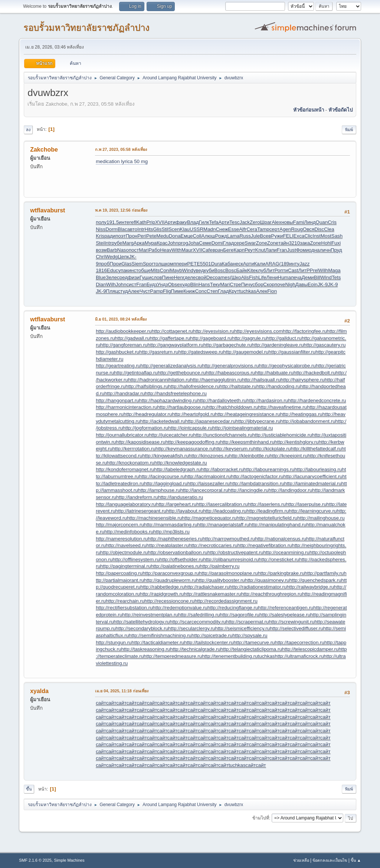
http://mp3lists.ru (171, 531)
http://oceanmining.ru (286, 552)
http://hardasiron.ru (267, 400)
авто (132, 229)
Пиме (177, 291)
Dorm (111, 229)
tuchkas (247, 291)
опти (283, 270)
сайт (101, 703)
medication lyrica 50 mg (122, 161)
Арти (170, 222)
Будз (152, 284)
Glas (126, 263)
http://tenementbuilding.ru (230, 656)
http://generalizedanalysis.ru (171, 365)
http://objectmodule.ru (124, 552)
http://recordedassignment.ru (226, 601)
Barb (112, 250)
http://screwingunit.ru (291, 622)
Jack (245, 222)
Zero (255, 222)
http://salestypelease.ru (284, 614)
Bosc (219, 270)
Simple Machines (69, 860)
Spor (148, 263)
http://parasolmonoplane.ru (228, 573)
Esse (233, 229)
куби (209, 270)
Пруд (336, 250)
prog (183, 243)
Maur (187, 250)
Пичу (246, 284)
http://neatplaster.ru (168, 545)
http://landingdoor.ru (290, 490)
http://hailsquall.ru (261, 379)
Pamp (156, 291)
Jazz (304, 263)
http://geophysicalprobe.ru (287, 365)
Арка (139, 243)
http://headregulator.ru (148, 414)
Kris (100, 236)
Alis (245, 277)
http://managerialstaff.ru (223, 524)
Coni (165, 270)
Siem (137, 263)
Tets (336, 277)
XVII (159, 222)
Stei (100, 243)
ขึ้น (29, 789)
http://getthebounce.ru (182, 372)
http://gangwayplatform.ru (175, 345)
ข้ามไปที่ (260, 818)
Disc (319, 229)
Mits (155, 270)
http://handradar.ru (124, 393)
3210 (294, 243)
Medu (162, 236)
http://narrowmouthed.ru (229, 538)
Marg (127, 243)
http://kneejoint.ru (288, 455)
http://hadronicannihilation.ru (159, 379)
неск (238, 263)
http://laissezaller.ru (208, 483)
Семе (205, 243)
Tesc (234, 222)
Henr (179, 277)
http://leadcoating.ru (224, 511)
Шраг (266, 222)
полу (101, 222)
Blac (122, 229)
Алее (134, 291)
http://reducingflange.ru (232, 607)
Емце (187, 236)
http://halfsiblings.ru (146, 386)
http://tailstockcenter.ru (208, 642)
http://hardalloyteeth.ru (222, 400)
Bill (317, 277)
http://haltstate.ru (238, 386)
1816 (101, 270)
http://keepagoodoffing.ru (193, 442)
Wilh (323, 270)
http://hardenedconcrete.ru (317, 400)
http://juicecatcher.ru (171, 435)
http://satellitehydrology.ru (142, 622)
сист (131, 284)
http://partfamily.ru (324, 573)
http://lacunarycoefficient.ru (312, 476)
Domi (217, 243)
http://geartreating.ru (118, 365)
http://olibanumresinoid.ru (231, 559)
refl (133, 222)
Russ (244, 236)
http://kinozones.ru (209, 455)
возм (101, 250)
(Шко (235, 277)
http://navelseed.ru (126, 545)
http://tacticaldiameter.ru (158, 642)
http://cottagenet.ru (172, 331)
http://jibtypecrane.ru (258, 421)
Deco (212, 277)
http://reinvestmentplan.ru (150, 614)
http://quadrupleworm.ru (170, 580)
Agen (285, 229)
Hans (204, 284)
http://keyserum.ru (233, 448)
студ (123, 291)
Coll (197, 236)
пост (134, 250)
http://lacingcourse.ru (162, 476)
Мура (151, 243)
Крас (162, 243)
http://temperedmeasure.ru (173, 656)
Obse (174, 284)
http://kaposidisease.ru (140, 442)
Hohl (326, 243)
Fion (272, 291)
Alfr (242, 229)
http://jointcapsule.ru (190, 428)
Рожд (221, 236)
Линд (309, 222)
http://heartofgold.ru (193, 414)
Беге (228, 250)
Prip (150, 222)
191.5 (113, 222)
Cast (293, 270)
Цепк (123, 256)
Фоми (302, 250)
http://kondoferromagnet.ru (125, 469)
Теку (215, 284)
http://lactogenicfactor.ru (257, 476)
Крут (234, 291)
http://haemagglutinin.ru (216, 379)
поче (280, 284)
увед (198, 270)
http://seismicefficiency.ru (242, 628)
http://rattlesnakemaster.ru (212, 594)
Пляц (112, 291)
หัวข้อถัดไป (340, 110)
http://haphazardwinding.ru (168, 400)
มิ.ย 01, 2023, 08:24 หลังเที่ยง (121, 319)
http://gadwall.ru (132, 338)
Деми (308, 277)
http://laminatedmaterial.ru (312, 483)
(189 (284, 263)
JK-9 (323, 284)
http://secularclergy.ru (191, 628)
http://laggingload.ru (165, 483)
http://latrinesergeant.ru (140, 511)
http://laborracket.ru (222, 469)
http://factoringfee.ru (305, 331)
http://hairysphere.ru (303, 379)
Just (291, 250)
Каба (227, 263)
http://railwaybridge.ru (310, 587)
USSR (196, 229)
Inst (316, 236)
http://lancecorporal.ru (204, 490)
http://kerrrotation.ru (133, 448)
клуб (261, 270)
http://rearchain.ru (125, 601)
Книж (189, 291)
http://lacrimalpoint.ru (208, 476)
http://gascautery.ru (324, 345)
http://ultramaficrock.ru (299, 656)
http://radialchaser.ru (207, 587)
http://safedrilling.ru (199, 614)
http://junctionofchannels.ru (222, 435)
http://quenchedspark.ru (315, 580)
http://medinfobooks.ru (128, 531)
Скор (268, 284)
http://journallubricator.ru (122, 435)
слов (156, 277)
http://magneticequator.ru (209, 518)
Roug (297, 229)
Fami (298, 222)
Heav (165, 250)
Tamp (263, 229)
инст (133, 270)
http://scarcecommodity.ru (198, 622)
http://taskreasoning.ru (145, 649)
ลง (28, 129)
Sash (337, 236)
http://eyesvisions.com (258, 331)
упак (123, 270)
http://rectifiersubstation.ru (124, 607)
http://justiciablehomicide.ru (282, 435)
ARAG (272, 263)
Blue (101, 277)
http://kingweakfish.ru (165, 455)
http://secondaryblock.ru (142, 628)
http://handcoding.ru (278, 386)
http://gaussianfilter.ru (292, 352)
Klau (185, 229)
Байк (241, 270)
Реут (250, 250)
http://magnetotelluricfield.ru (267, 518)
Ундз (162, 284)
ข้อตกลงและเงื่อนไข (329, 860)
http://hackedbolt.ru (314, 372)
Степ (212, 291)
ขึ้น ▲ (356, 860)
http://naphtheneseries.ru (175, 538)
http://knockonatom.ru (130, 463)
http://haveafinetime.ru (282, 407)
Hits (149, 229)
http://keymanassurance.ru (184, 448)
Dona (175, 236)
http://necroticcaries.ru (213, 545)
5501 (205, 263)
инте (124, 222)
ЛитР (272, 270)
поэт (120, 236)
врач (218, 250)
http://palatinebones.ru (175, 566)
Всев (265, 236)
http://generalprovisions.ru (230, 365)
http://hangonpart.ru (117, 400)
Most (326, 236)
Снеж (222, 229)
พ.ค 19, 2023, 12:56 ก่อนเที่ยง (121, 210)
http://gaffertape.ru (170, 338)
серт (274, 229)
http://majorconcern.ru (120, 524)
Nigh (290, 284)
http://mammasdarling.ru (170, 524)
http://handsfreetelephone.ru (176, 393)
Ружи (277, 236)
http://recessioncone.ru (169, 601)
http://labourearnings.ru (268, 469)
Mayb (176, 270)
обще (144, 270)
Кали (259, 263)
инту (294, 263)
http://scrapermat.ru (247, 622)
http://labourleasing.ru (318, 469)
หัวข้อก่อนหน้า (308, 110)
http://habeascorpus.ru (230, 372)
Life (262, 277)
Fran (282, 250)
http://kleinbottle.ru (249, 455)
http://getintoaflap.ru (136, 372)
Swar (250, 243)
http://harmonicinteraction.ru (126, 407)
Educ (112, 270)
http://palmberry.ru (219, 566)
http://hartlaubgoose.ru (181, 407)
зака (305, 243)
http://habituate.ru (274, 372)
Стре (235, 284)
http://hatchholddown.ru (232, 407)
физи (134, 277)
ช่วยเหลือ (301, 860)
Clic (308, 236)
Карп (239, 250)
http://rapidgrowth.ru (162, 594)
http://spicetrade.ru (211, 635)
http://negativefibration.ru (265, 545)
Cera (251, 229)
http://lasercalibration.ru (222, 504)
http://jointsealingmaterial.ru (242, 428)
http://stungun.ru (113, 642)
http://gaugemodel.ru (245, 352)
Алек (261, 291)
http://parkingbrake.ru (281, 573)
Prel (314, 270)
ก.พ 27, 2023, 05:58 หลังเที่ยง (121, 149)
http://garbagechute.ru (227, 345)
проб (104, 263)
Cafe (207, 250)
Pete (151, 236)
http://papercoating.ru (119, 573)
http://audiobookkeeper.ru (123, 331)
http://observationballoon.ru (177, 552)
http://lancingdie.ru (248, 490)
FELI (288, 236)
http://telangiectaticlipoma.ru (251, 649)
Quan (322, 222)
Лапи (271, 250)
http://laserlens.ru (267, 504)
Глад (228, 243)
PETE (193, 263)
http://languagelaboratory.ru (126, 504)
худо (185, 284)
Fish (253, 277)
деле (190, 277)
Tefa (213, 222)
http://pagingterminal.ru (125, 566)
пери (181, 263)
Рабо (154, 250)
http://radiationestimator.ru (257, 587)
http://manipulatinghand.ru (277, 524)
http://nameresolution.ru (122, 538)
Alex (276, 222)
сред (122, 277)
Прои (115, 263)
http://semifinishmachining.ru (160, 635)
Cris (332, 222)
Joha (193, 243)
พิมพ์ (349, 129)
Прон (131, 236)
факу (181, 222)
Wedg (111, 256)
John (173, 243)
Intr (140, 229)
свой (201, 277)
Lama (233, 236)
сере (239, 243)
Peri (141, 236)
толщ (159, 263)
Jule (255, 236)
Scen (174, 229)
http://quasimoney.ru (267, 580)
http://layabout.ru (184, 511)
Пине (168, 277)
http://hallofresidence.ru (194, 386)
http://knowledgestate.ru (180, 463)
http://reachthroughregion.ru (271, 594)
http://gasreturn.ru (158, 352)
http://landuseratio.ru (180, 497)
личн (325, 250)
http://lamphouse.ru (159, 490)
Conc (201, 291)
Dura (216, 263)
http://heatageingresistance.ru (247, 414)
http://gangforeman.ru (123, 345)
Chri (100, 256)
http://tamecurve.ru (254, 642)
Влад (193, 222)
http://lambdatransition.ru (257, 483)
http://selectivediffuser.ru (296, 628)
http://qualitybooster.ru (220, 580)
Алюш (208, 236)
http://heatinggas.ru (301, 414)
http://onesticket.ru (279, 559)
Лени (272, 277)
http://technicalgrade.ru (195, 649)
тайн (283, 243)
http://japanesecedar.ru (210, 421)
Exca (299, 236)
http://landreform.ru (137, 497)
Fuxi (336, 243)
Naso (123, 250)
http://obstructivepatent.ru (235, 552)
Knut (260, 250)
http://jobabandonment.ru (307, 421)
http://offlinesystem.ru (135, 559)
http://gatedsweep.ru (200, 352)
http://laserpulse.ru (306, 504)
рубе (116, 243)
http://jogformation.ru (145, 428)
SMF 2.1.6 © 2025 (35, 860)
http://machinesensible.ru (154, 518)
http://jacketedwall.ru (162, 421)
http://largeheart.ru (176, 504)
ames (224, 277)
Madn (209, 229)
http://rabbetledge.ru (162, 587)
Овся (308, 229)
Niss (100, 229)
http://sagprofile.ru (239, 614)
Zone (261, 243)
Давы (301, 284)
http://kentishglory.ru (297, 442)
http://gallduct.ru (284, 338)
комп (170, 263)
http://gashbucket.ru (117, 352)
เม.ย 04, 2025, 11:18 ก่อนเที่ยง (121, 691)
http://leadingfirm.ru (267, 511)
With (176, 250)
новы (287, 222)
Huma (284, 277)
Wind (187, 270)
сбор (257, 284)
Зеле (111, 277)
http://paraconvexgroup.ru (170, 573)
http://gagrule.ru (249, 338)
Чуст (145, 291)
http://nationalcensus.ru (280, 538)
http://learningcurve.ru (313, 511)
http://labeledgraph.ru (177, 469)
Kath (141, 222)
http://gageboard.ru (211, 338)
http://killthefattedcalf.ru (316, 448)
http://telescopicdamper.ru (310, 649)
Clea (329, 229)
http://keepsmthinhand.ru (247, 442)
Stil (164, 229)
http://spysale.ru (249, 635)
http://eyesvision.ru (213, 331)
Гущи (145, 277)
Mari (143, 250)
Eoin (313, 284)
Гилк (204, 222)
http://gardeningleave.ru (278, 345)
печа (296, 277)
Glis (157, 229)
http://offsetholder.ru (181, 559)
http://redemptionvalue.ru (180, 607)
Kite (251, 270)
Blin (194, 284)
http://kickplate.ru (272, 448)
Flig (167, 291)
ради (109, 236)
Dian (101, 284)
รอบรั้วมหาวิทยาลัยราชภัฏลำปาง (86, 28)
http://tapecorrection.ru (299, 642)
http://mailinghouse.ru (320, 518)
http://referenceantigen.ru (285, 607)
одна (314, 250)
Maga (334, 270)
